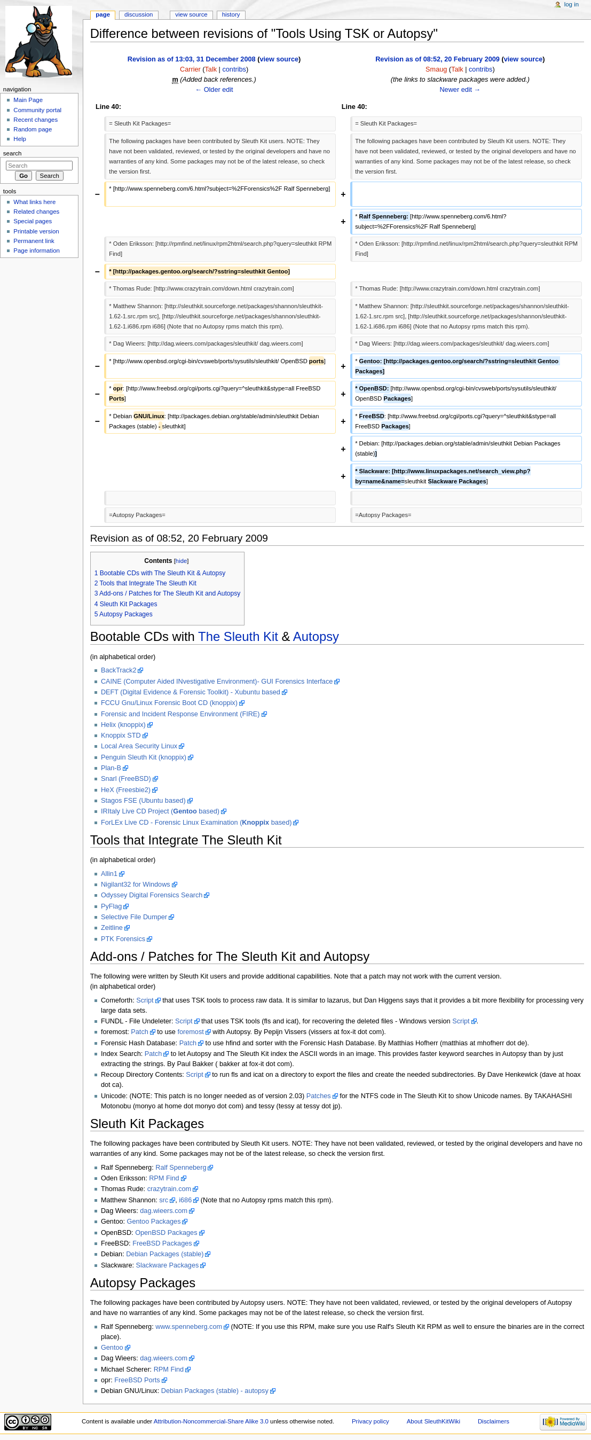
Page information (36, 250)
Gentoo (112, 1347)
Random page (32, 129)
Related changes (36, 211)
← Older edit (214, 89)
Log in (571, 4)
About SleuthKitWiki (433, 1421)
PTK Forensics (123, 939)
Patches (318, 1096)
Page (103, 14)
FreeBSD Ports (137, 1380)
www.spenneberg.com (188, 1327)
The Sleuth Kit (238, 636)
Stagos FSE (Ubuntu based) (143, 800)
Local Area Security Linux (139, 746)
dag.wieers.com (163, 1211)
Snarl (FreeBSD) (126, 778)
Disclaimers (493, 1421)
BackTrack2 (119, 670)
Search (12, 153)
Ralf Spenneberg (180, 1167)
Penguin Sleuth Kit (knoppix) (143, 757)
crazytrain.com (169, 1189)
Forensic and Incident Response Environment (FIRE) (180, 714)
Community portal (37, 110)
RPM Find (164, 1178)
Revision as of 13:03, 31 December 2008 (192, 59)
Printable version (36, 231)
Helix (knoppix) (123, 725)
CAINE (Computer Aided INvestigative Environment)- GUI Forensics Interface (217, 681)
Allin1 (109, 874)
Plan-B (111, 768)
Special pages (32, 221)
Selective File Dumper (134, 917)
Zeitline (112, 928)
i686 (185, 1200)
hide (181, 561)
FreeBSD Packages (162, 1243)
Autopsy (316, 636)
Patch (139, 1032)
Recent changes (35, 119)
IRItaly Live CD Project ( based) (160, 811)
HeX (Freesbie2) (126, 790)
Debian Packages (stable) (164, 1254)
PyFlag (111, 906)
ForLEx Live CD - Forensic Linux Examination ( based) (196, 822)
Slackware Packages (167, 1265)
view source (278, 59)
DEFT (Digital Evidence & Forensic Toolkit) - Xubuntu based (190, 692)
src (163, 1200)
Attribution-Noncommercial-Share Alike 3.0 (212, 1421)
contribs (234, 69)
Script (144, 1000)
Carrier (190, 69)
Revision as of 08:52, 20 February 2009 (437, 59)
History (231, 14)
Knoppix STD (121, 735)
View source (191, 14)
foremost (190, 1032)
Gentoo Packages (154, 1221)
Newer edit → (459, 89)
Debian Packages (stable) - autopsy (215, 1391)
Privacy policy (370, 1421)
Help (19, 139)
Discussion (138, 14)
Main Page (28, 100)
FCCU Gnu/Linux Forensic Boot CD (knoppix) (169, 703)
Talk (211, 69)
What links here (34, 202)
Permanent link (33, 241)
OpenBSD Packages (166, 1232)
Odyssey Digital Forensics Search (151, 895)
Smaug (436, 69)
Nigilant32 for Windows (135, 884)
